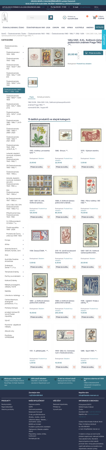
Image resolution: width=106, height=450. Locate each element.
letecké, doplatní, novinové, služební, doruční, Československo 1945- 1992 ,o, (13, 182)
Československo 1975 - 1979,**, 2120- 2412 (13, 114)
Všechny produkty (7, 409)
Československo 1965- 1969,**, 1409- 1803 (13, 98)
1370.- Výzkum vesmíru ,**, (90, 152)
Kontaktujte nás (34, 438)
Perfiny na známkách (13, 276)
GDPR (31, 407)
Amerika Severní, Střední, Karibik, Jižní (13, 250)
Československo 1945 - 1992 (12, 59)
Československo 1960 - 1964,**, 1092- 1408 (13, 90)
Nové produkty (6, 404)
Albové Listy (9, 331)
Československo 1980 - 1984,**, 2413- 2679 (14, 122)
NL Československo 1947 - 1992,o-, (13, 199)
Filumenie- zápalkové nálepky (13, 326)
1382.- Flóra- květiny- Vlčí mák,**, (90, 202)
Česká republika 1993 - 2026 (38, 27)
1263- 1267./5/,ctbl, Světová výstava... (37, 202)
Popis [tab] (32, 97)
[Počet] (79, 53)
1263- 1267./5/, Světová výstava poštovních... (90, 252)
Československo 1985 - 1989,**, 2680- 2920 (12, 131)
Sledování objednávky (60, 404)
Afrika (70, 27)
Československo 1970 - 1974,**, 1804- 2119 (13, 106)
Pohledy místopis (11, 308)
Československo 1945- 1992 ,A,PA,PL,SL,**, (12, 147)
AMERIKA (90, 27)
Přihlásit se (71, 17)
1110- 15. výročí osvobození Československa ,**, (65, 252)
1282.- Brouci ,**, (61, 151)
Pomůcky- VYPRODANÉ (9, 336)
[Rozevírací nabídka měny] (97, 9)
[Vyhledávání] (39, 17)
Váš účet (57, 401)
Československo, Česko (13, 27)
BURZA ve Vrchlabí (35, 424)
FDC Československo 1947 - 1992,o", (12, 192)
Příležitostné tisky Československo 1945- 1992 (13, 215)
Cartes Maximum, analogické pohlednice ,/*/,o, (11, 302)
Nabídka (8, 291)
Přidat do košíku (95, 53)
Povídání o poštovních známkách (39, 427)
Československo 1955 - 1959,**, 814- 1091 (13, 83)
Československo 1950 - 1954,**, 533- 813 (13, 75)
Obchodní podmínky (35, 409)
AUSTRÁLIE (79, 27)
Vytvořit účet (73, 19)
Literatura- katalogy (12, 295)
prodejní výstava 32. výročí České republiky (12, 314)
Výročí (7, 320)
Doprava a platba (34, 404)
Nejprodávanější (6, 407)
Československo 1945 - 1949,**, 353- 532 (13, 67)
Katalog (99, 27)
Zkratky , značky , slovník (37, 417)
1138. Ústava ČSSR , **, (38, 251)
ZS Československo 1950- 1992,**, (13, 166)
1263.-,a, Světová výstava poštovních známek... (39, 302)
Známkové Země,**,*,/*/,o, (10, 266)
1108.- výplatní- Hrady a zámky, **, (90, 302)
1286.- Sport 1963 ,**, (89, 351)
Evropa (56, 27)
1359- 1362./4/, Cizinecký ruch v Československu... (65, 352)
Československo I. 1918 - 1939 (13, 53)
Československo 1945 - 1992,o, (12, 173)
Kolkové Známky (11, 280)
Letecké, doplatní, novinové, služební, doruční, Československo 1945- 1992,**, (13, 157)
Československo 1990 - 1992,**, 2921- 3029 (12, 139)
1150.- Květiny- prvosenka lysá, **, (40, 152)
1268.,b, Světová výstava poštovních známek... (64, 302)
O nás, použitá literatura (37, 414)
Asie (63, 27)
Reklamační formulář (35, 412)
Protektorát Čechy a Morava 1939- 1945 (14, 235)
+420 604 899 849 (95, 412)
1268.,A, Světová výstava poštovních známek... (64, 202)
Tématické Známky (12, 272)
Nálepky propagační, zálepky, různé (12, 286)
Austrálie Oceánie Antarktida (11, 260)
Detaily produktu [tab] (43, 97)
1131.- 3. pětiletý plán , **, (39, 351)
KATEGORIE (7, 40)
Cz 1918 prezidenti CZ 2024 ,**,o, (13, 222)
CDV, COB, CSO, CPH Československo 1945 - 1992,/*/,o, (14, 207)
